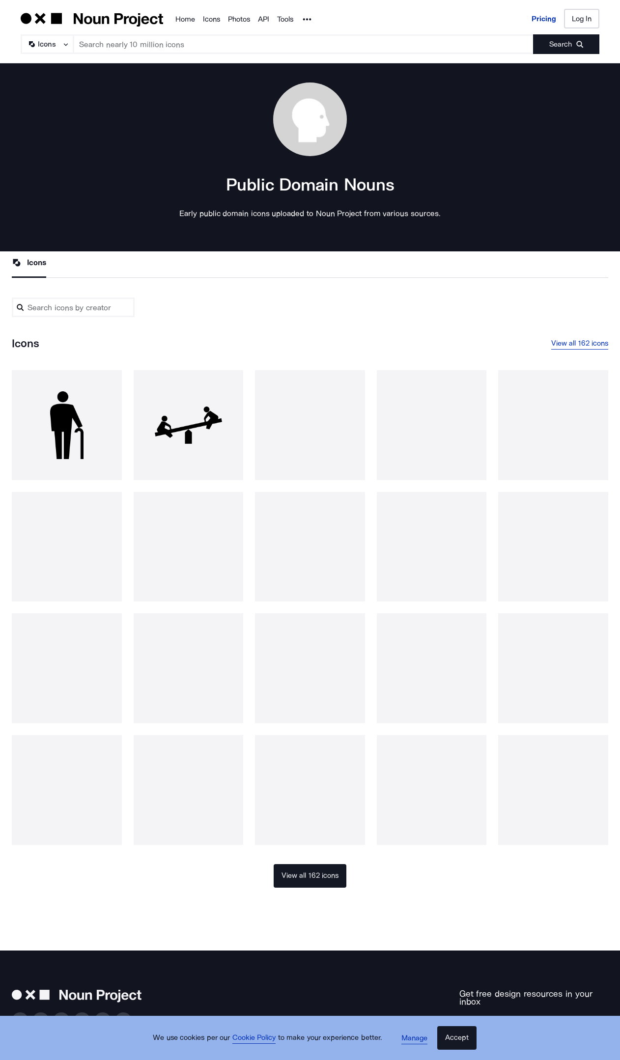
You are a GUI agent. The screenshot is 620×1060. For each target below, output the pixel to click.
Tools (285, 19)
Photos (239, 19)
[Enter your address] (502, 1018)
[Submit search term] (566, 44)
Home (185, 19)
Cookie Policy (257, 1042)
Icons (211, 19)
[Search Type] (47, 44)
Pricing (544, 18)
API (263, 19)
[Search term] (303, 44)
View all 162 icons (580, 343)
